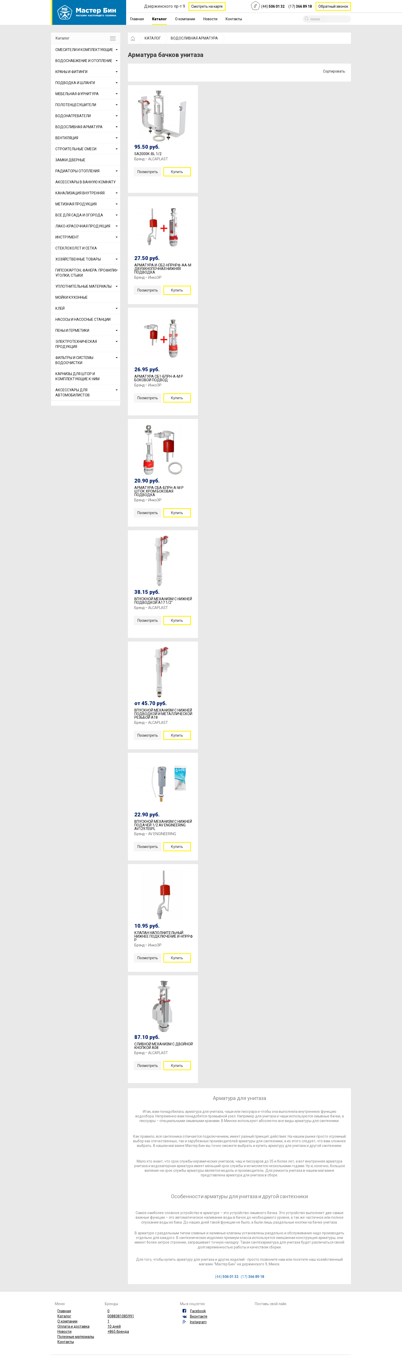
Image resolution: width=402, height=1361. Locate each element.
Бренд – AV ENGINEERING (155, 834)
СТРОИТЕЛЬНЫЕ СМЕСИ (75, 149)
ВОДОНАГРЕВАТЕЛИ (73, 116)
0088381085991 (120, 1316)
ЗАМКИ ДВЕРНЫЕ (70, 160)
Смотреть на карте (207, 6)
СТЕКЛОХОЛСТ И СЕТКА (76, 248)
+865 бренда (118, 1331)
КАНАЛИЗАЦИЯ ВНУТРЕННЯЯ (80, 193)
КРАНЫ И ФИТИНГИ (71, 72)
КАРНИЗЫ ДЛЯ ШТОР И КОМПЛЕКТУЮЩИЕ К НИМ (77, 376)
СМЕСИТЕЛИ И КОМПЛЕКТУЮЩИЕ (84, 50)
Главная (137, 19)
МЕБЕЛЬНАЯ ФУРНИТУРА (77, 94)
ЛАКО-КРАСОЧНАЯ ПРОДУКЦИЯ (82, 226)
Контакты (234, 19)
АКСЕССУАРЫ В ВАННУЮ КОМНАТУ (85, 182)
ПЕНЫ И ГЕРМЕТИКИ (72, 330)
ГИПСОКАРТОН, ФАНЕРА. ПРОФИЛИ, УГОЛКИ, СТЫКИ (85, 272)
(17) (300, 6)
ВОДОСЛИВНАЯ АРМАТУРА (79, 127)
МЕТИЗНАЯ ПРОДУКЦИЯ (76, 204)
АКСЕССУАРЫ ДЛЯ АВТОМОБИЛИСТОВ (72, 392)
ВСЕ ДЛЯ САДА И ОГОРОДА (79, 215)
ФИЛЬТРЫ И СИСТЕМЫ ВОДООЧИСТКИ (74, 360)
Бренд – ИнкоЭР (148, 277)
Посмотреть (147, 172)
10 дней (114, 1326)
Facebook (198, 1311)
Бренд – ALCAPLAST (151, 159)
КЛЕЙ (60, 308)
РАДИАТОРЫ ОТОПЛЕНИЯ (77, 171)
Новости (210, 19)
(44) (273, 6)
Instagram (198, 1322)
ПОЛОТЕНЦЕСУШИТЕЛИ (75, 105)
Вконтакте (198, 1316)
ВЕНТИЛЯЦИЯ (66, 138)
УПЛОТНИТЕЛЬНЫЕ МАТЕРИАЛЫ (83, 286)
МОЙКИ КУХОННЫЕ (71, 297)
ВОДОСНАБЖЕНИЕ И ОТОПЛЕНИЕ (83, 61)
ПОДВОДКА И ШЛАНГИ (75, 83)
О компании (185, 19)
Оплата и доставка (73, 1326)
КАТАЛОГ (153, 38)
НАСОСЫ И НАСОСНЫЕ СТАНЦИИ (82, 319)
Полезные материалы (75, 1337)
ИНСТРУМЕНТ (67, 237)
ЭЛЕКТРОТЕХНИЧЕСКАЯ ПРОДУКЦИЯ (76, 344)
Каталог (159, 19)
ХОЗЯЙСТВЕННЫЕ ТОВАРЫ (78, 259)
